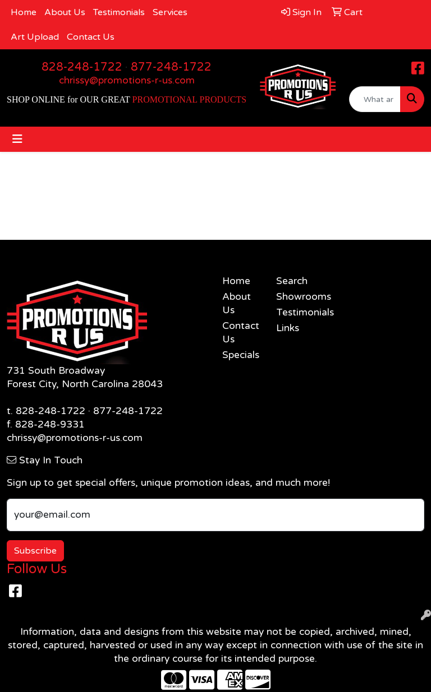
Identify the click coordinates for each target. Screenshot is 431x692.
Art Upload (35, 37)
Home (23, 12)
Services (170, 12)
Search (292, 281)
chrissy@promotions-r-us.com (127, 80)
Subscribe (35, 550)
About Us (64, 12)
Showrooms (296, 297)
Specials (240, 355)
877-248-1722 (171, 67)
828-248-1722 (82, 67)
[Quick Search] (375, 99)
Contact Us (90, 37)
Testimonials (119, 12)
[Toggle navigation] (17, 139)
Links (287, 328)
